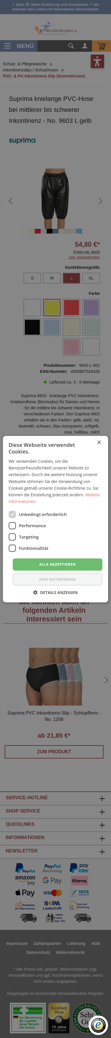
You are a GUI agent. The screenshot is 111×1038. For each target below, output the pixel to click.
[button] (55, 592)
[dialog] (55, 519)
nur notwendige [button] (57, 579)
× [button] (99, 442)
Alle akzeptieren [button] (57, 564)
